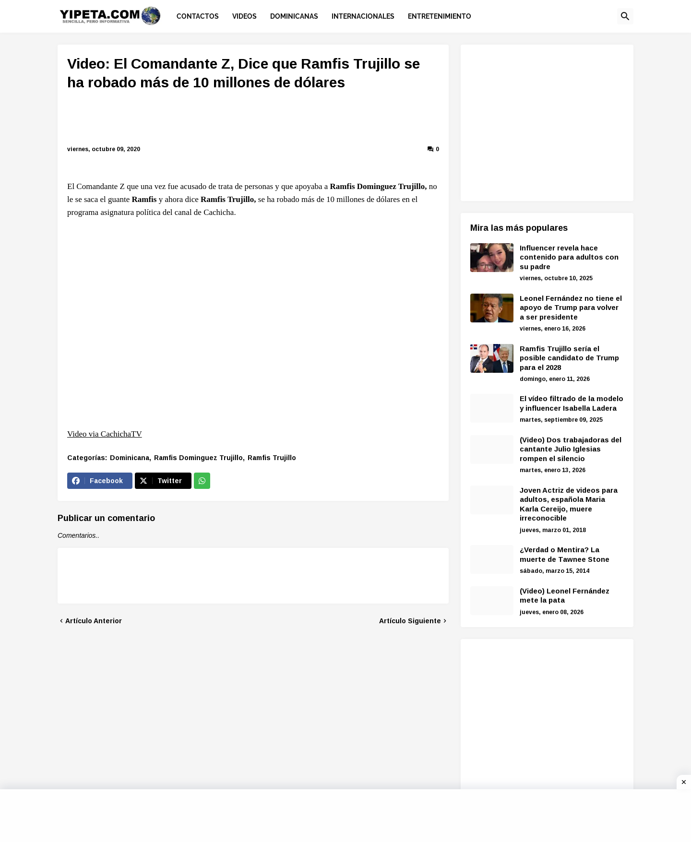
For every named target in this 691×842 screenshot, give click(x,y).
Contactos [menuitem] (198, 16)
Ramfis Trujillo (272, 458)
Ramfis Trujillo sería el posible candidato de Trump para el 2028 (569, 357)
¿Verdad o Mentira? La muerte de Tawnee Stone (564, 554)
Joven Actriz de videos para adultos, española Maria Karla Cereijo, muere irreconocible (569, 504)
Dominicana (129, 458)
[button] (625, 16)
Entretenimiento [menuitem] (439, 16)
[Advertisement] (253, 119)
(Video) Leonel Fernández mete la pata (564, 596)
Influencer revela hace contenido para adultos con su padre (569, 257)
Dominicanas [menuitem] (294, 16)
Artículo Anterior (93, 621)
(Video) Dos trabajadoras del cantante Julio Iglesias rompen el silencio (570, 449)
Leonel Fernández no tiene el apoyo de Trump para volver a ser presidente (571, 307)
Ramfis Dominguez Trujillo (198, 458)
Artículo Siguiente (410, 621)
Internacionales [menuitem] (363, 16)
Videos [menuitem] (244, 16)
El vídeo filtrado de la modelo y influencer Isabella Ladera (571, 403)
